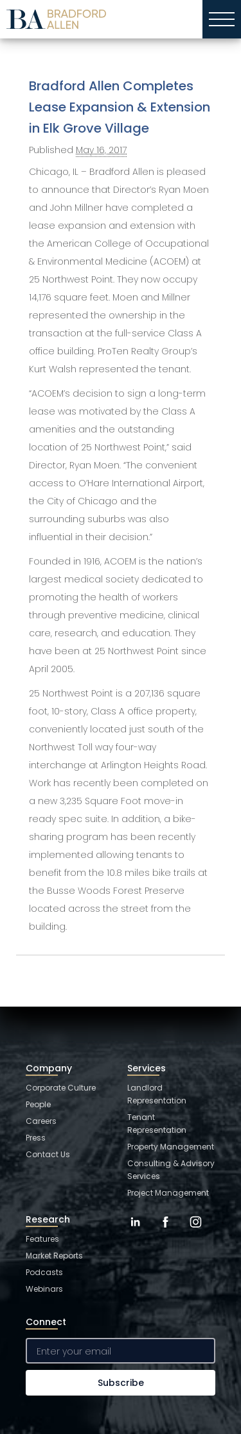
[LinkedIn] (135, 1231)
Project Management (168, 1192)
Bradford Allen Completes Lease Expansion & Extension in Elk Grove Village (119, 107)
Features (42, 1238)
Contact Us (48, 1154)
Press (36, 1137)
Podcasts (44, 1272)
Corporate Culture (61, 1087)
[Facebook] (165, 1231)
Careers (41, 1121)
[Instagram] (196, 1231)
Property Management (170, 1146)
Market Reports (54, 1255)
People (38, 1104)
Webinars (44, 1288)
